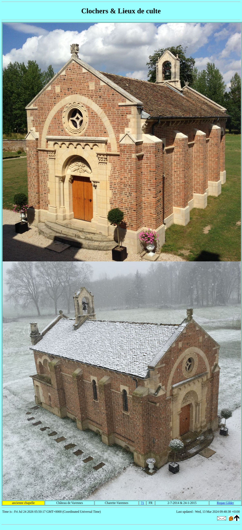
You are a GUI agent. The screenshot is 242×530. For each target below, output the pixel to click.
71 (142, 503)
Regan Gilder (225, 503)
